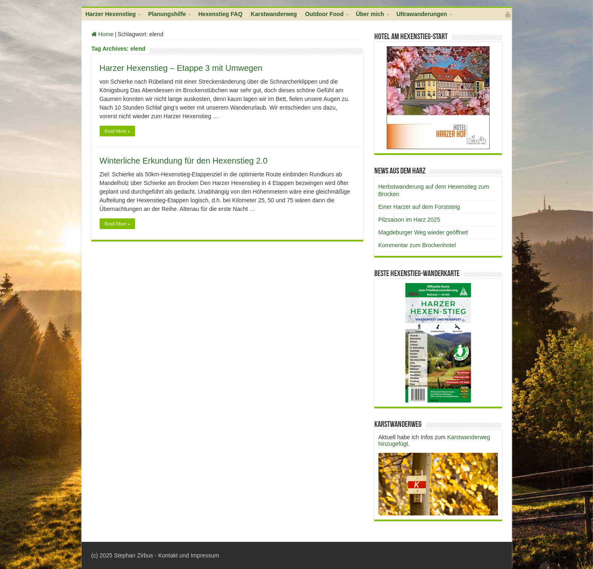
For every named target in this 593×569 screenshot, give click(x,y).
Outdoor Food (324, 14)
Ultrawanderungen (422, 14)
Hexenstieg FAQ (220, 14)
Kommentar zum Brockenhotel (417, 245)
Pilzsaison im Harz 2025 (409, 219)
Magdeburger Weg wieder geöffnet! (423, 232)
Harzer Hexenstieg (111, 14)
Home (102, 34)
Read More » (118, 131)
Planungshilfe (167, 14)
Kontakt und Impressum (188, 555)
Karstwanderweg (274, 14)
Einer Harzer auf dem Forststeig (419, 207)
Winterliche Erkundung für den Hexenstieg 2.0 (184, 160)
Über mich (370, 14)
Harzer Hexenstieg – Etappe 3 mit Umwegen (181, 68)
